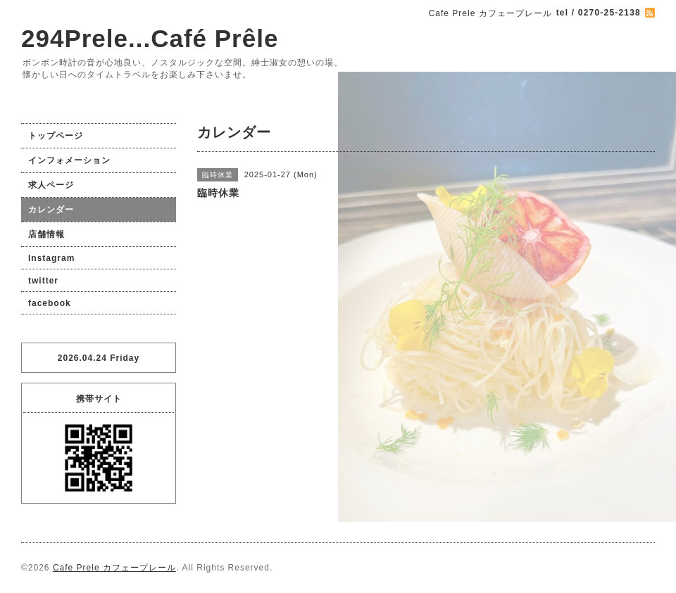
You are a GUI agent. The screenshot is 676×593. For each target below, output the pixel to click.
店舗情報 (46, 234)
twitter (43, 281)
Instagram (51, 258)
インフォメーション (69, 160)
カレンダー (51, 210)
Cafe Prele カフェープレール (114, 568)
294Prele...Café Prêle (149, 38)
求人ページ (51, 185)
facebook (49, 303)
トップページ (55, 136)
